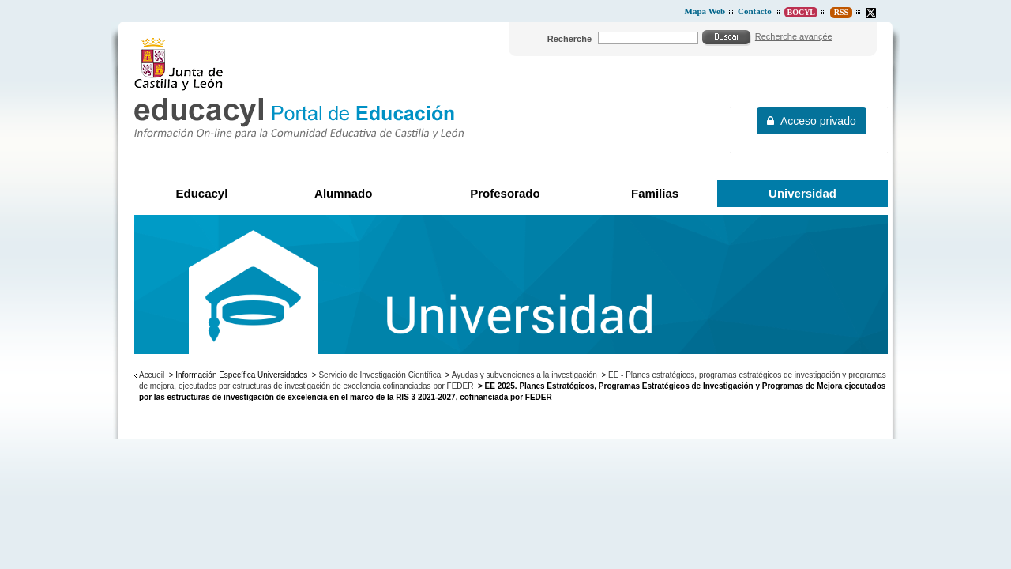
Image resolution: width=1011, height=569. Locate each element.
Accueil (151, 375)
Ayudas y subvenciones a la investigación (524, 375)
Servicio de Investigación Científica (379, 375)
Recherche (569, 38)
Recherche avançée (793, 36)
